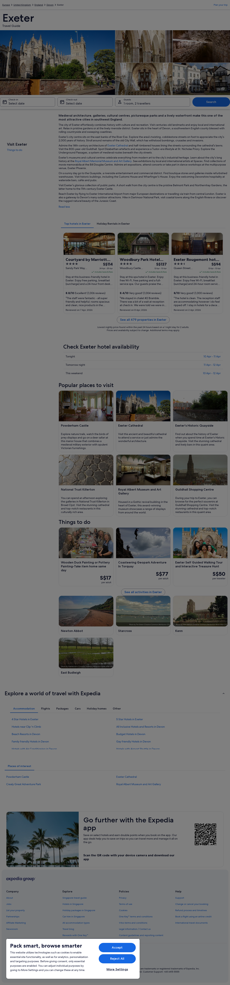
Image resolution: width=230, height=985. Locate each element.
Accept (117, 947)
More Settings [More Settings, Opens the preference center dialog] (117, 969)
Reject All (117, 958)
